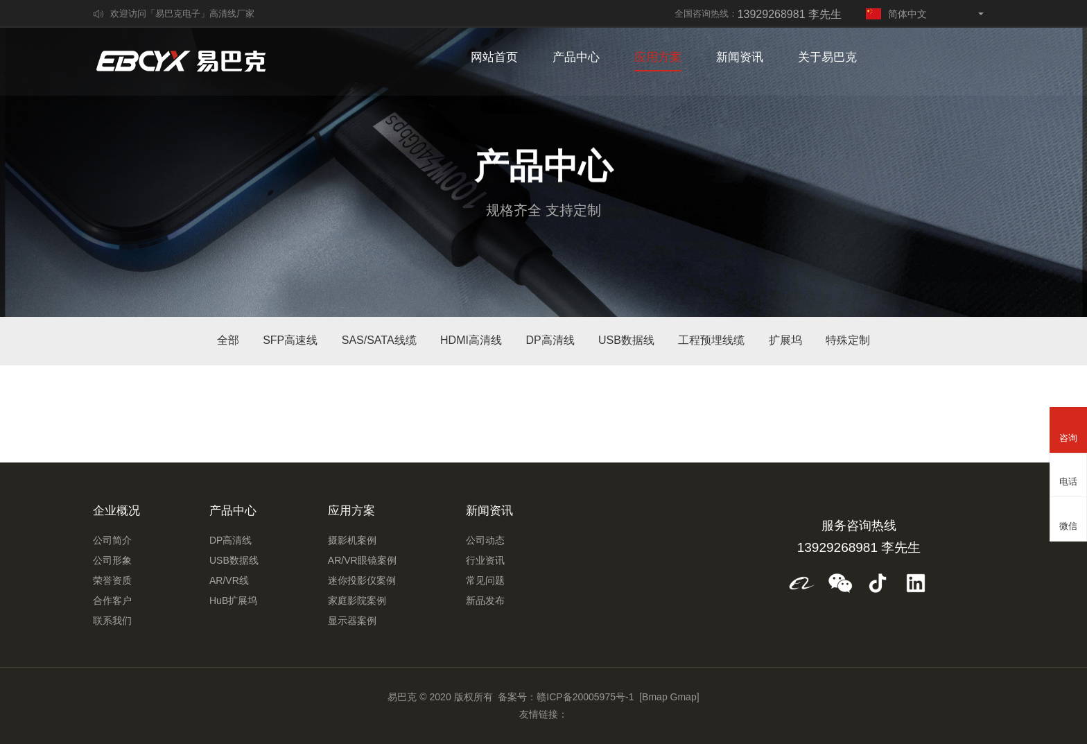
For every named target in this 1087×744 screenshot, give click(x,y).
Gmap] (684, 696)
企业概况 (116, 510)
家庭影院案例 (357, 600)
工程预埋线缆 (711, 340)
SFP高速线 (290, 340)
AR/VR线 (229, 580)
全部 (228, 340)
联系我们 (112, 620)
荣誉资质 (112, 580)
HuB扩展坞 (233, 600)
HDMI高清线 (471, 340)
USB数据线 (626, 340)
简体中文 (896, 13)
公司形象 (112, 560)
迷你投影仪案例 (362, 580)
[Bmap (653, 696)
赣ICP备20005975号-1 (585, 696)
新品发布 (485, 600)
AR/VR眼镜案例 (362, 560)
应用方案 (657, 58)
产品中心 (576, 58)
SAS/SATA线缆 (379, 340)
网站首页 (494, 58)
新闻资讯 (739, 58)
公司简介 (112, 540)
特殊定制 (848, 340)
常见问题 (485, 580)
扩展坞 (785, 340)
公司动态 (485, 540)
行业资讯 (485, 560)
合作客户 (112, 600)
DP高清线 (549, 340)
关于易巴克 (827, 58)
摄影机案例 (352, 540)
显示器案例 (352, 620)
